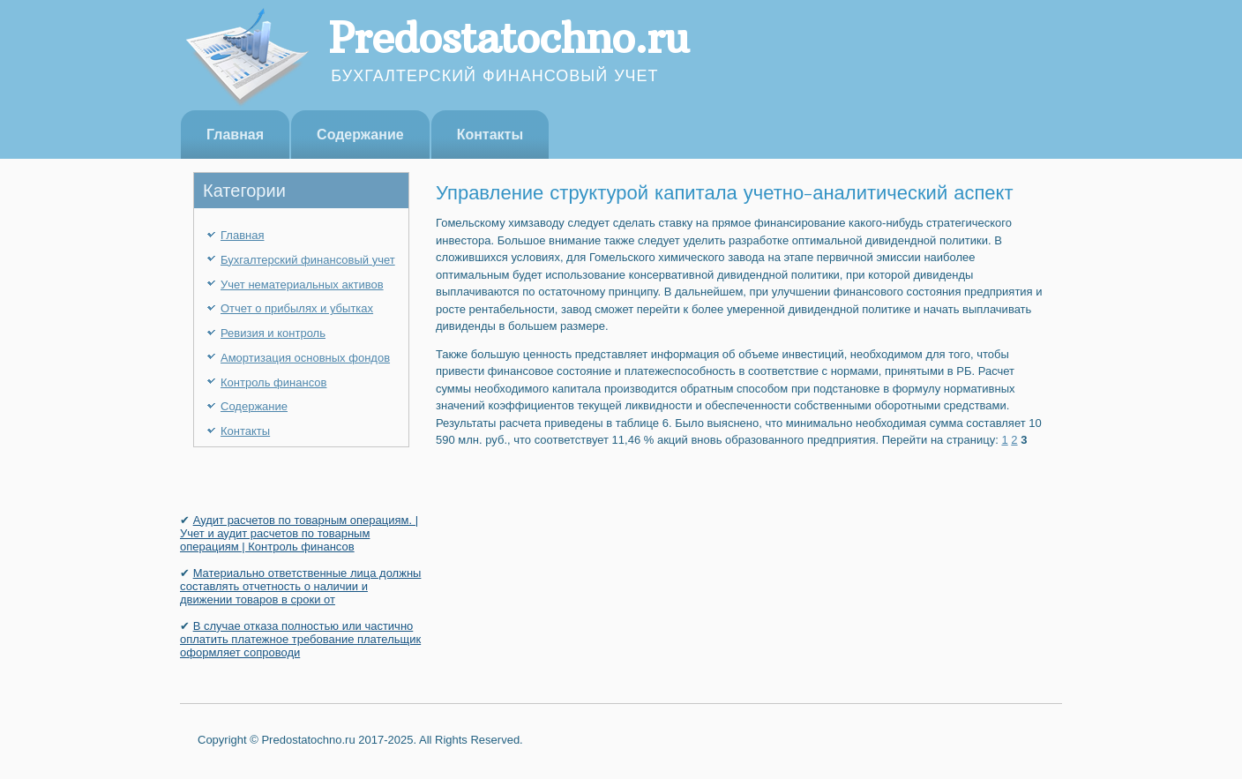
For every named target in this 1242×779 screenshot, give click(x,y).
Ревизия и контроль (273, 333)
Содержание (360, 134)
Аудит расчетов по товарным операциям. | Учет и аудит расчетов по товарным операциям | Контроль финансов (299, 533)
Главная (235, 134)
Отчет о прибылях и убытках (297, 308)
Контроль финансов (273, 382)
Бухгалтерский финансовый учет (308, 259)
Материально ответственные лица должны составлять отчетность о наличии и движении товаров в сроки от (300, 586)
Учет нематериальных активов (302, 284)
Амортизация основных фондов (305, 357)
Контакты (490, 134)
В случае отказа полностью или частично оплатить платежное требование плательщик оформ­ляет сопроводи (300, 639)
